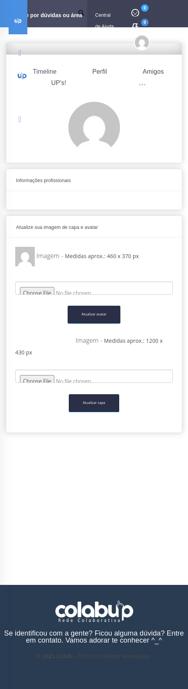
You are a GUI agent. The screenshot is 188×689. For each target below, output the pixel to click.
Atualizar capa (94, 402)
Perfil (99, 71)
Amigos (153, 71)
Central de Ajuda (104, 19)
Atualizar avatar (94, 314)
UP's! (58, 83)
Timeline (45, 71)
